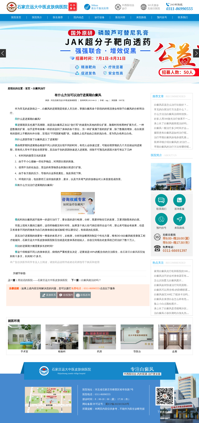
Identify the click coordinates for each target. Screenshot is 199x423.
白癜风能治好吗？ (91, 280)
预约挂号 (162, 17)
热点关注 (171, 262)
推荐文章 (171, 96)
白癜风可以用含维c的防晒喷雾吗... (173, 289)
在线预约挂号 (68, 296)
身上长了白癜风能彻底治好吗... (171, 123)
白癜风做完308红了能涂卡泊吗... (172, 294)
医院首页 (16, 17)
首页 (27, 88)
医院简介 (37, 17)
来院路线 (141, 17)
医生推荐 (58, 17)
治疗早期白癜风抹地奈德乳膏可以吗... (175, 137)
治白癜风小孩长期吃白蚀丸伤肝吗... (173, 313)
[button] (3, 53)
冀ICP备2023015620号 (117, 404)
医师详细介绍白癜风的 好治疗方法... (174, 142)
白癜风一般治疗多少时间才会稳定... (173, 128)
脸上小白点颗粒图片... (166, 303)
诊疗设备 (99, 17)
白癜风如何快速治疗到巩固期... (171, 285)
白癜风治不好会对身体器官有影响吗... (175, 275)
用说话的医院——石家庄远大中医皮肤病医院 (42, 280)
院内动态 (79, 17)
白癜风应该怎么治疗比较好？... (171, 104)
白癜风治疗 (39, 88)
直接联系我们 (51, 296)
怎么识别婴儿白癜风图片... (168, 280)
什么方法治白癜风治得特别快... (171, 114)
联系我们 (183, 17)
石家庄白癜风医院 (133, 252)
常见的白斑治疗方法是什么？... (171, 109)
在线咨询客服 (85, 296)
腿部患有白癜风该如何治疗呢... (171, 132)
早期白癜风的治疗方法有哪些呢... (172, 146)
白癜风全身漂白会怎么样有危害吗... (173, 299)
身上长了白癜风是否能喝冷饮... (171, 308)
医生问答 (120, 17)
